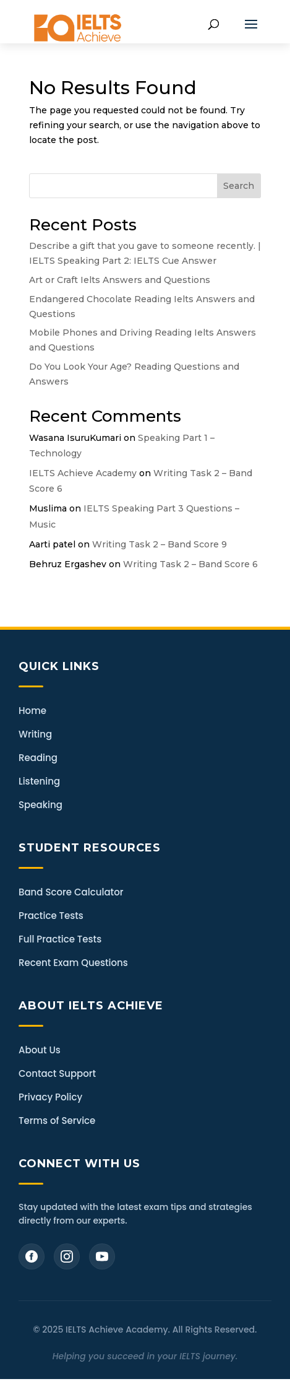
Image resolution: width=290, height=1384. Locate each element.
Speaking (40, 804)
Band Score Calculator (71, 892)
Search (238, 185)
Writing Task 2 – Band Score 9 (159, 544)
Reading (38, 757)
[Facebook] (32, 1256)
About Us (40, 1049)
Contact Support (57, 1073)
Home (32, 710)
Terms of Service (57, 1120)
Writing (35, 734)
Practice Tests (51, 915)
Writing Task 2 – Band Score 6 (190, 564)
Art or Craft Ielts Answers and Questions (119, 279)
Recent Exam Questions (73, 962)
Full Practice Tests (60, 939)
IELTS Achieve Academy (83, 473)
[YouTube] (102, 1256)
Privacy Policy (50, 1096)
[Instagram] (67, 1256)
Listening (39, 781)
